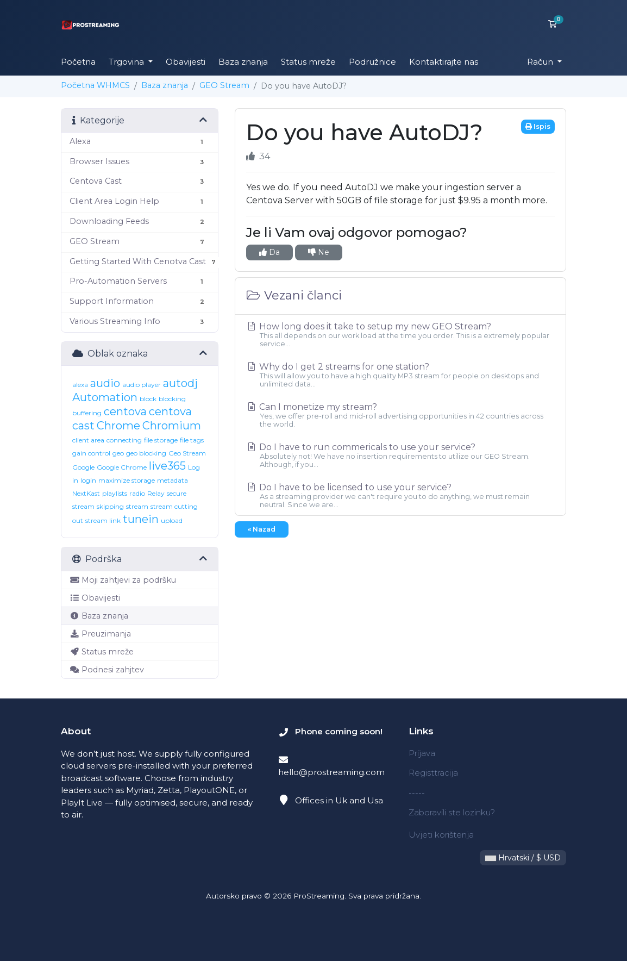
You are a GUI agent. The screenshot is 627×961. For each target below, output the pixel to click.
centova (125, 411)
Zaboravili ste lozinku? (452, 812)
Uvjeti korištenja (441, 834)
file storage (161, 440)
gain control (91, 453)
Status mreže (308, 62)
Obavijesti (185, 62)
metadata (172, 480)
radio (137, 493)
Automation (104, 397)
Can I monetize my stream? (400, 415)
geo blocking (146, 453)
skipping (110, 506)
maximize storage (126, 480)
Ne (318, 252)
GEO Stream (224, 85)
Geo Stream (187, 453)
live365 (167, 465)
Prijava (422, 753)
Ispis (537, 126)
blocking (172, 399)
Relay (156, 493)
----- (417, 793)
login (88, 480)
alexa (80, 384)
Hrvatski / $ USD (523, 858)
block (148, 399)
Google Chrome (122, 467)
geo (118, 453)
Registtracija (433, 772)
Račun (541, 62)
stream (137, 506)
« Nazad (261, 529)
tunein (141, 519)
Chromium (171, 425)
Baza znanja (243, 62)
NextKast (86, 493)
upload (172, 520)
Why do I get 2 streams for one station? (400, 374)
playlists (114, 493)
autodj (180, 383)
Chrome (118, 425)
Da (269, 252)
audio (105, 383)
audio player (141, 384)
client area (88, 440)
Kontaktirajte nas (443, 62)
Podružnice (372, 62)
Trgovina (127, 62)
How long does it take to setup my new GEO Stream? (400, 334)
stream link (103, 520)
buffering (87, 413)
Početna (78, 62)
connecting (124, 440)
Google (83, 467)
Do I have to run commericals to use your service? (400, 455)
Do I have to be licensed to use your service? (400, 495)
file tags (192, 440)
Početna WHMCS (95, 85)
